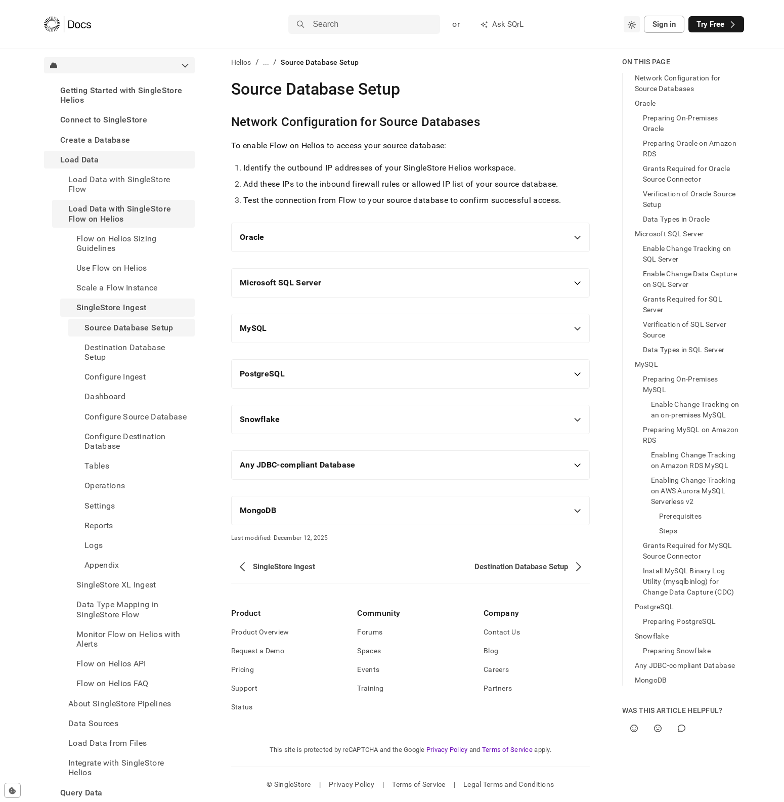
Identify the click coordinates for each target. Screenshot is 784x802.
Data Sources (93, 723)
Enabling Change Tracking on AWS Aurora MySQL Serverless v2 (693, 490)
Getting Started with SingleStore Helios (121, 95)
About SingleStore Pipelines (119, 703)
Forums (369, 632)
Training (370, 688)
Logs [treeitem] (93, 545)
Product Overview (260, 632)
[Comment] (681, 728)
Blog (491, 651)
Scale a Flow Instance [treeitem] (117, 287)
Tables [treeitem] (96, 466)
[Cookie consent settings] (12, 790)
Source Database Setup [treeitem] (128, 327)
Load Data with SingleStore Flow (119, 184)
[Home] (67, 24)
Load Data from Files (107, 743)
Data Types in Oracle (676, 219)
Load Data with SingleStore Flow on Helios (119, 213)
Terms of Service (507, 749)
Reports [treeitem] (98, 525)
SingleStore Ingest (111, 307)
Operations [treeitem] (104, 485)
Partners (498, 688)
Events (368, 669)
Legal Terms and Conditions (508, 784)
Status (242, 707)
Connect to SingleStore (103, 119)
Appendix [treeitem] (101, 565)
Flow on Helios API (111, 663)
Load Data (79, 159)
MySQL (646, 364)
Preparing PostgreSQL (679, 621)
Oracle (645, 103)
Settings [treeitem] (99, 506)
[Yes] (634, 728)
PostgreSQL (654, 607)
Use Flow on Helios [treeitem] (111, 268)
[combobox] (632, 24)
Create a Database (95, 140)
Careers (496, 669)
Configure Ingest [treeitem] (115, 377)
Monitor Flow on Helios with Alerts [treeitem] (128, 639)
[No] (658, 728)
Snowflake (652, 636)
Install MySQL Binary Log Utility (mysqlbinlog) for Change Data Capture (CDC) (688, 581)
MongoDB (651, 680)
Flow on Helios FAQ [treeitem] (112, 683)
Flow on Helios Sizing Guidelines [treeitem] (116, 243)
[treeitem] (119, 95)
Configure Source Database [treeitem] (135, 416)
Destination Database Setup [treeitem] (124, 352)
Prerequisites (680, 516)
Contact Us (502, 632)
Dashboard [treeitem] (104, 396)
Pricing (242, 669)
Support (244, 688)
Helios (241, 62)
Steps (668, 531)
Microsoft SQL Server (669, 234)
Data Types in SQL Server (684, 350)
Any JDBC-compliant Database (685, 665)
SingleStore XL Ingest (116, 584)
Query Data (81, 792)
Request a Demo (257, 651)
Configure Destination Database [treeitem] (125, 441)
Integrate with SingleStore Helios (116, 767)
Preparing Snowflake (677, 651)
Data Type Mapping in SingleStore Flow (117, 609)
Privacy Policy (447, 749)
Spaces (369, 651)
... (266, 62)
